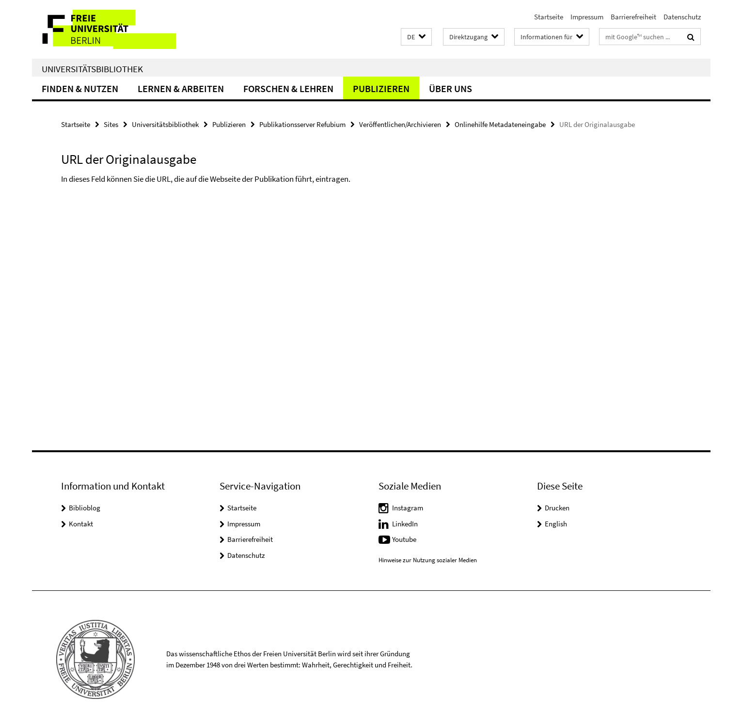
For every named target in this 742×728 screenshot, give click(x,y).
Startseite (548, 16)
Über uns (450, 88)
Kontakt (81, 523)
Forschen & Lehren (288, 88)
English (556, 523)
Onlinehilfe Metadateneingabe (500, 124)
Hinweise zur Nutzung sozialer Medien (428, 560)
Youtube (404, 539)
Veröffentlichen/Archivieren (400, 124)
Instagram (407, 507)
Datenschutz (682, 16)
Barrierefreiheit (633, 16)
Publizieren (381, 88)
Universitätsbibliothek (92, 69)
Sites (111, 124)
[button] (416, 37)
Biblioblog (84, 507)
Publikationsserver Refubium (302, 124)
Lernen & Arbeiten (181, 88)
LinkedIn (405, 523)
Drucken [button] (557, 507)
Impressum (586, 16)
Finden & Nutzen (80, 88)
